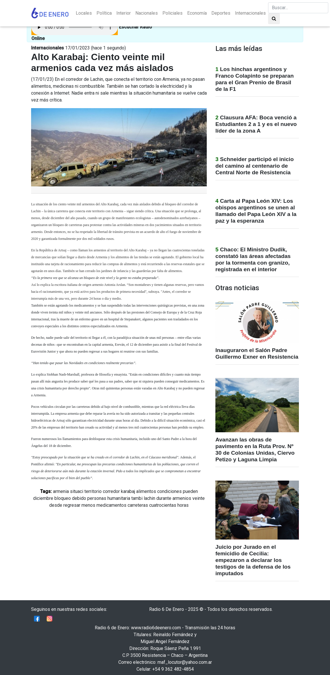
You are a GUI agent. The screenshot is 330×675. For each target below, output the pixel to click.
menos (88, 505)
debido (79, 498)
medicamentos (111, 505)
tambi (137, 498)
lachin (149, 498)
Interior (123, 13)
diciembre (43, 498)
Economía (197, 13)
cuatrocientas (162, 505)
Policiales (172, 13)
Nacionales (146, 13)
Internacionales (250, 13)
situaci (76, 491)
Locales (84, 13)
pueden (190, 491)
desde (55, 505)
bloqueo (62, 498)
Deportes (220, 13)
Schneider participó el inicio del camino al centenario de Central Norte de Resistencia (254, 165)
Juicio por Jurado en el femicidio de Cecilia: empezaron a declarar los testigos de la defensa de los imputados (253, 560)
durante (163, 498)
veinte (198, 498)
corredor (111, 491)
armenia (61, 491)
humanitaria (118, 498)
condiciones (169, 491)
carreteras (138, 505)
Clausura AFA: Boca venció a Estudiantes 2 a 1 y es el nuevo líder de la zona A (256, 124)
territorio (93, 491)
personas (96, 498)
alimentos (146, 491)
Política (104, 13)
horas (183, 505)
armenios (181, 498)
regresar (71, 505)
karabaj (128, 491)
